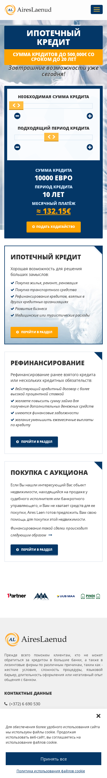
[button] (98, 716)
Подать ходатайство (53, 226)
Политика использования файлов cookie (51, 771)
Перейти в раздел (34, 332)
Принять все (54, 759)
